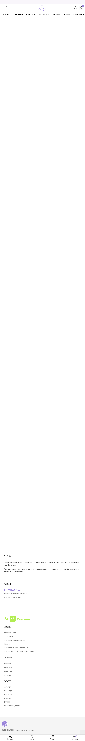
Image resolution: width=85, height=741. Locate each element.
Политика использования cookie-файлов (19, 651)
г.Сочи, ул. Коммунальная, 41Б (16, 594)
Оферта (7, 644)
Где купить (8, 667)
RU (42, 2)
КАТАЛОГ (5, 14)
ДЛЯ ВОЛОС (43, 14)
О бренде (7, 663)
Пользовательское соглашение (16, 648)
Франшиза (8, 671)
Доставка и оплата (11, 633)
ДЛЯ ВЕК (57, 14)
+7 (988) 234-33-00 (12, 590)
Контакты (7, 675)
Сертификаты (9, 636)
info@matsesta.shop (12, 597)
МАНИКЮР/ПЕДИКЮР (74, 14)
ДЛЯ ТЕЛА (30, 14)
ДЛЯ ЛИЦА (18, 14)
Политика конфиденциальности (16, 640)
